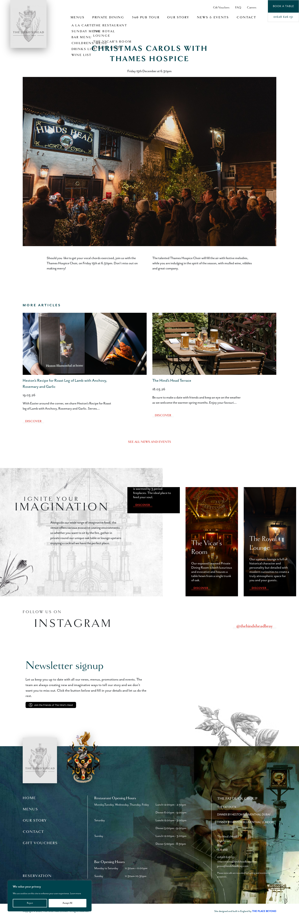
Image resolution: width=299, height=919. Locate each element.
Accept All (67, 903)
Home (29, 798)
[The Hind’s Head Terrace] (214, 344)
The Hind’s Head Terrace (171, 380)
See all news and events (149, 442)
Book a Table (283, 6)
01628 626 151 (283, 17)
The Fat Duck (226, 807)
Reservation (37, 876)
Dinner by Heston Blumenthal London (245, 822)
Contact (246, 17)
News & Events (213, 17)
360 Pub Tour (145, 17)
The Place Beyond (264, 911)
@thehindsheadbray (254, 626)
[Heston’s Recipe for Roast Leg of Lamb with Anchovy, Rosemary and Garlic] (85, 344)
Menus (78, 17)
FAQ (238, 7)
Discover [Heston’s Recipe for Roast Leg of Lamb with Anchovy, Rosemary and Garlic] (33, 421)
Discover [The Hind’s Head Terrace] (163, 415)
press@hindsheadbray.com (232, 866)
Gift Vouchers (221, 7)
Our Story (178, 17)
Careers (251, 7)
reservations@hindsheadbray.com (236, 861)
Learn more (75, 893)
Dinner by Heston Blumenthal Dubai (243, 814)
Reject (30, 903)
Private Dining (108, 17)
